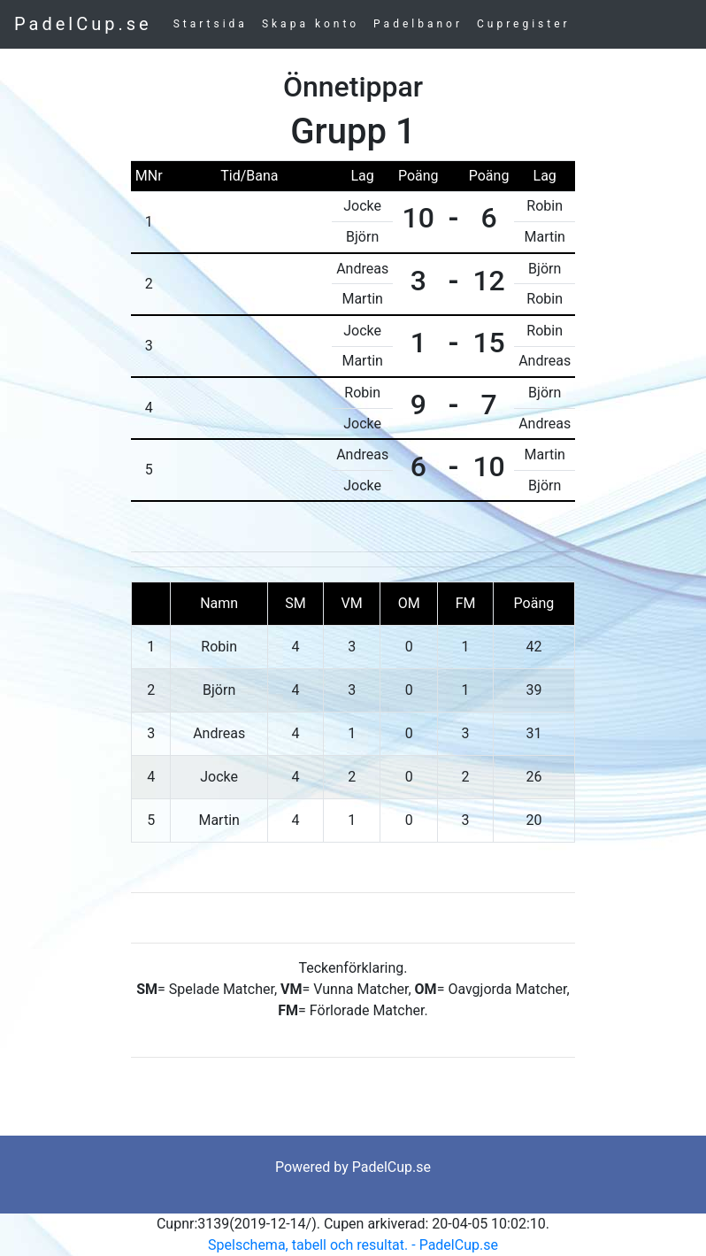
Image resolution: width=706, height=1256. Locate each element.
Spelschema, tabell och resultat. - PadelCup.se (353, 1245)
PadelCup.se (83, 24)
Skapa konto (310, 24)
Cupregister (524, 24)
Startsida (210, 24)
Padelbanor (418, 24)
